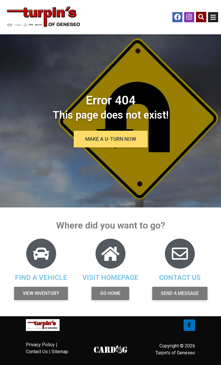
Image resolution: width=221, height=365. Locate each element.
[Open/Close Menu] (213, 17)
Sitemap (60, 351)
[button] (111, 139)
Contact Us (37, 351)
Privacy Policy (40, 344)
